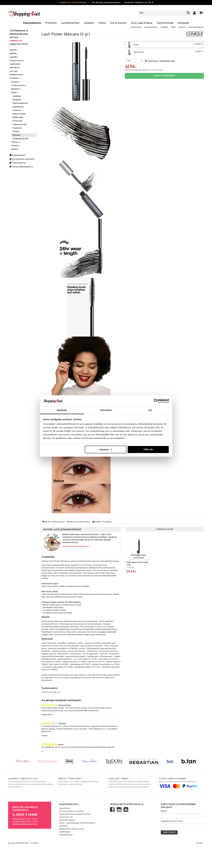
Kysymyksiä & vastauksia (22, 159)
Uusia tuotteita (19, 44)
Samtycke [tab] (62, 410)
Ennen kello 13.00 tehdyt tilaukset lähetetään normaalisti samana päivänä (80, 781)
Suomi (200, 843)
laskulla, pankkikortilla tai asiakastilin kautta (181, 782)
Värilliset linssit (16, 74)
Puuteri (15, 131)
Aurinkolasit (15, 64)
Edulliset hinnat (67, 820)
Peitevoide (17, 121)
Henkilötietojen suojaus (71, 829)
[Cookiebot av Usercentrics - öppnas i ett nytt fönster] (156, 401)
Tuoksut (15, 142)
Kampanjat (183, 23)
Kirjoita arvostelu (78, 522)
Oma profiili (65, 808)
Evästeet (63, 826)
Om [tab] (150, 410)
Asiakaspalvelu (17, 155)
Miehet (15, 149)
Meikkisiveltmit (19, 114)
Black (164, 45)
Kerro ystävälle (102, 522)
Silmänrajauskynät (20, 138)
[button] (201, 13)
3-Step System (19, 85)
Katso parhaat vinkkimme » (75, 546)
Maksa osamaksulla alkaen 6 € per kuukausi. (144, 70)
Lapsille (14, 57)
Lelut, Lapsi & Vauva (141, 23)
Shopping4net (136, 27)
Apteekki (89, 23)
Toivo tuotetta (17, 163)
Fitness (102, 23)
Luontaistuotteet (70, 23)
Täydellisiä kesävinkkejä (72, 2)
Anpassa (105, 449)
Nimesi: (164, 811)
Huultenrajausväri (20, 103)
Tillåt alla (148, 449)
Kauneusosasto (17, 60)
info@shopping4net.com (25, 824)
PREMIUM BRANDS (19, 34)
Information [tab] (106, 410)
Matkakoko (15, 67)
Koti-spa (14, 71)
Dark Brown (164, 52)
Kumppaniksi (65, 832)
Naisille (14, 50)
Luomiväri (16, 110)
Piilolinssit (51, 23)
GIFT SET (14, 37)
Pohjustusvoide (19, 124)
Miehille (14, 53)
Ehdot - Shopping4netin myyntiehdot (77, 823)
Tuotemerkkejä (164, 23)
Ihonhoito (16, 89)
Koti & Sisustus (118, 23)
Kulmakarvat (18, 107)
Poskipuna (17, 128)
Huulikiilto (16, 96)
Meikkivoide (17, 117)
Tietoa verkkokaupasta (21, 167)
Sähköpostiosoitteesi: (172, 821)
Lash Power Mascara (196, 27)
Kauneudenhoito (32, 23)
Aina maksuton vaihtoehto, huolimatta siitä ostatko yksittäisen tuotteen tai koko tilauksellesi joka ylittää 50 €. (30, 782)
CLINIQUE (164, 27)
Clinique (15, 82)
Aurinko (15, 145)
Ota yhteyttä (65, 817)
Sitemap (34, 843)
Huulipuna (16, 100)
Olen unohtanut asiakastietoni (75, 814)
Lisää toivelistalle (53, 522)
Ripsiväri (182, 27)
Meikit (173, 27)
